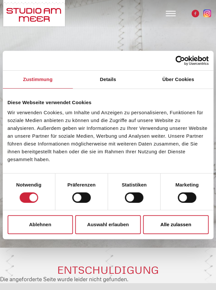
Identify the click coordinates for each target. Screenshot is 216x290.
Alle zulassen (175, 224)
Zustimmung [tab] (38, 79)
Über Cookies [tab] (178, 79)
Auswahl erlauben (108, 224)
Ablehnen (40, 224)
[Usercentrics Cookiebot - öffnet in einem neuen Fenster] (180, 60)
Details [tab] (108, 79)
